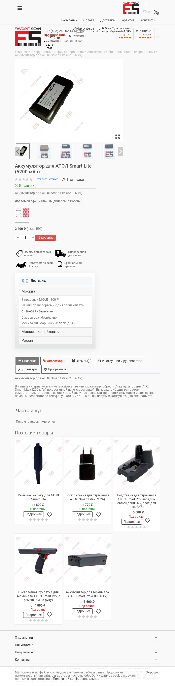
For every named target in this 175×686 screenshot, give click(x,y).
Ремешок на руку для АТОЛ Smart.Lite (38, 497)
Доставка (107, 20)
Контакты (147, 20)
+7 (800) (59, 36)
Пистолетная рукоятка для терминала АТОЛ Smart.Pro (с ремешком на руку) (38, 596)
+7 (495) (59, 31)
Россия (27, 340)
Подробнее (33, 514)
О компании (68, 20)
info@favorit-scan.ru (85, 28)
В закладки (75, 180)
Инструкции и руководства (120, 361)
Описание (27, 361)
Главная (21, 52)
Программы (55, 369)
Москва (28, 291)
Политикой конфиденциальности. (78, 679)
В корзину (45, 237)
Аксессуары (54, 361)
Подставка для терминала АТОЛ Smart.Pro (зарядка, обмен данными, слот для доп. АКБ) (136, 501)
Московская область (40, 332)
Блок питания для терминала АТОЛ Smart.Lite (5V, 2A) (87, 497)
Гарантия (127, 20)
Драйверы (27, 369)
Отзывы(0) (82, 361)
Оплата (88, 20)
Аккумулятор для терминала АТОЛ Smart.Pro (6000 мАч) (87, 594)
